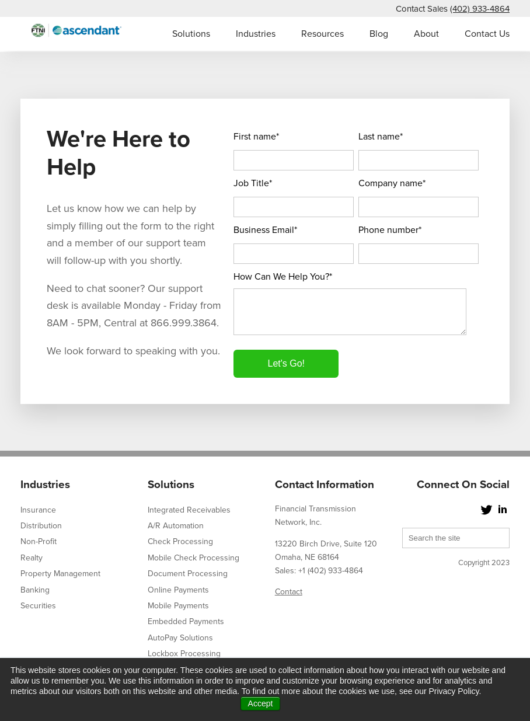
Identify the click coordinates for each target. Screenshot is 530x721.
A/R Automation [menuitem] (176, 526)
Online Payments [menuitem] (178, 590)
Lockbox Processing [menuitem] (184, 654)
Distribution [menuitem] (41, 526)
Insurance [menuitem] (38, 510)
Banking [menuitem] (35, 590)
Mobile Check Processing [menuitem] (193, 558)
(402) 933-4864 (480, 9)
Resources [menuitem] (322, 34)
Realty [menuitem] (31, 558)
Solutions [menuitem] (191, 34)
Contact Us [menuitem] (487, 34)
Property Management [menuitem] (60, 574)
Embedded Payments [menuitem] (186, 621)
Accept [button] (260, 703)
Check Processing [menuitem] (180, 541)
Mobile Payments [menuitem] (178, 606)
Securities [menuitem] (38, 606)
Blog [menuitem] (378, 34)
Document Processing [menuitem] (188, 574)
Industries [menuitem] (256, 34)
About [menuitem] (426, 34)
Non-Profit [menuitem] (38, 541)
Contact (288, 592)
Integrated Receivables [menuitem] (189, 510)
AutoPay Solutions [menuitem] (180, 638)
